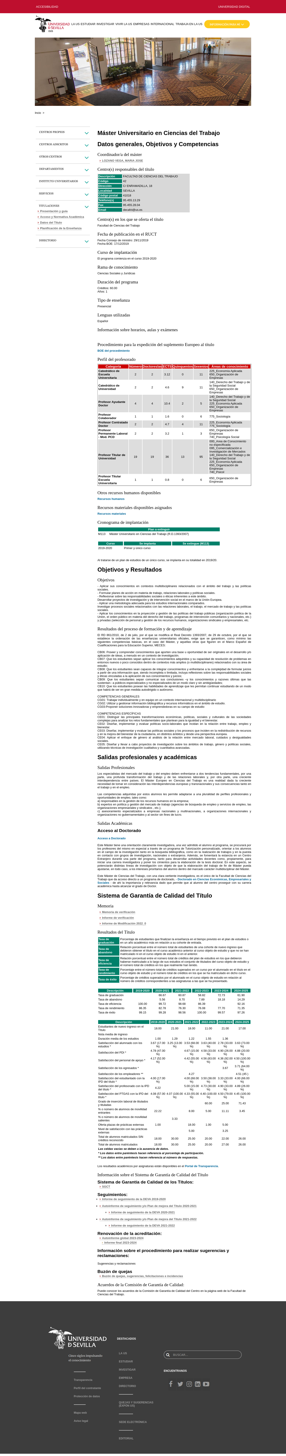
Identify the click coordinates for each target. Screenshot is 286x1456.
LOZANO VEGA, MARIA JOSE (122, 160)
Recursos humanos (111, 499)
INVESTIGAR (105, 24)
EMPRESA (125, 1378)
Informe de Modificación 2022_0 (124, 923)
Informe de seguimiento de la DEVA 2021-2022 (143, 1225)
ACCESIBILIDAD (47, 6)
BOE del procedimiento (113, 350)
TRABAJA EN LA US (189, 24)
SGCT (106, 1186)
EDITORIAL (126, 1438)
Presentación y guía (54, 211)
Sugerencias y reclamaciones (116, 1263)
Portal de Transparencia (201, 1166)
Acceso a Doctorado (111, 838)
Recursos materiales (111, 513)
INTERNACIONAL (162, 24)
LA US (75, 24)
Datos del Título (51, 222)
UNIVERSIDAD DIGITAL (234, 6)
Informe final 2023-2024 (120, 1242)
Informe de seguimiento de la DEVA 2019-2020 (134, 1199)
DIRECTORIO (127, 1386)
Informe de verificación (118, 917)
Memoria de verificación (118, 912)
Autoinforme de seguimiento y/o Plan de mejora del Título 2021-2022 (149, 1219)
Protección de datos (87, 1396)
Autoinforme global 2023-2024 (122, 1238)
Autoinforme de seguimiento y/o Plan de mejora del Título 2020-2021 (149, 1206)
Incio (38, 113)
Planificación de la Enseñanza (61, 228)
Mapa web (80, 1412)
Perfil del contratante (87, 1388)
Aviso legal (81, 1421)
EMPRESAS (141, 24)
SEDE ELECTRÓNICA (133, 1422)
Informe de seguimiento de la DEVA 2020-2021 (143, 1212)
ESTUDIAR (88, 24)
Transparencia (83, 1380)
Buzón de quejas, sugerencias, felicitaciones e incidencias (142, 1276)
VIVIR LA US (123, 24)
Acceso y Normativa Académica (62, 217)
